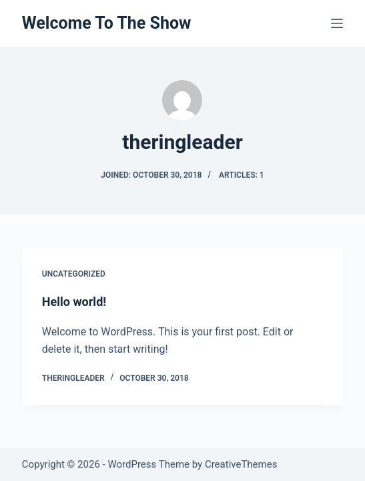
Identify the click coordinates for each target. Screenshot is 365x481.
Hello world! (74, 302)
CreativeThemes (241, 464)
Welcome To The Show (107, 23)
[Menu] (337, 23)
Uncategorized (73, 274)
